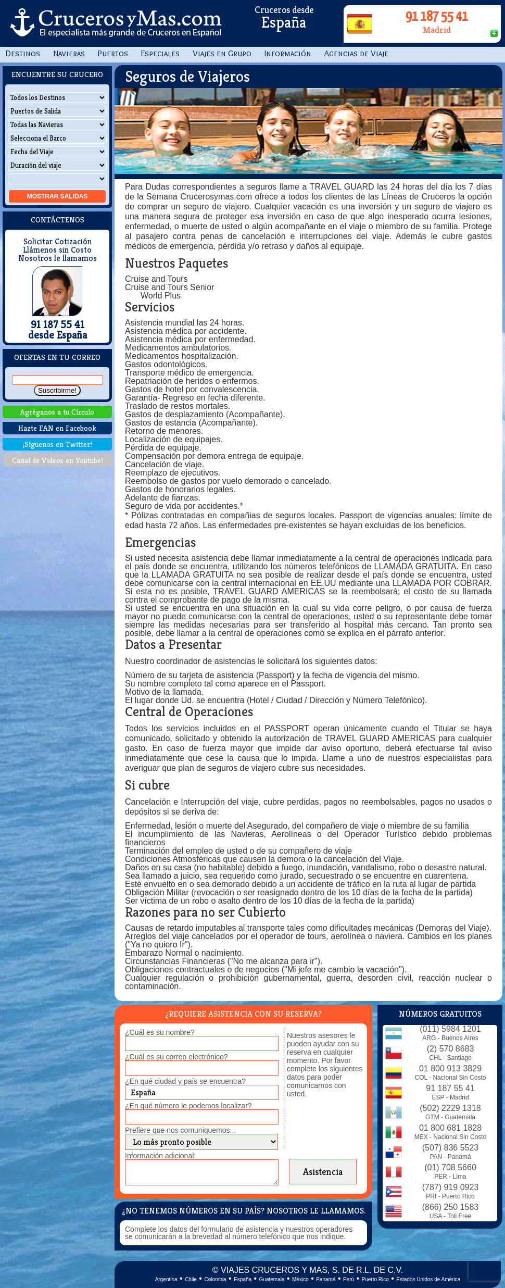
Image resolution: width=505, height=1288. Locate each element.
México (300, 1279)
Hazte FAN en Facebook (57, 428)
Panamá (325, 1279)
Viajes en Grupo (222, 53)
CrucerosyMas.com (114, 23)
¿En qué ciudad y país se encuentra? (185, 1081)
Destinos (22, 53)
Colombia (215, 1279)
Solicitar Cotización (57, 241)
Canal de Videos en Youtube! (57, 460)
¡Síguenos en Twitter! (57, 444)
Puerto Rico (375, 1279)
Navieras (69, 53)
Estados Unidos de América (428, 1279)
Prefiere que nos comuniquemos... (180, 1130)
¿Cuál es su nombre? (160, 1032)
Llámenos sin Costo (57, 250)
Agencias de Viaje (356, 53)
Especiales (160, 53)
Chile (191, 1279)
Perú (348, 1279)
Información (287, 53)
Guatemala (272, 1279)
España (242, 1279)
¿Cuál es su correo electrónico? (176, 1056)
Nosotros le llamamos (57, 258)
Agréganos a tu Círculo (57, 412)
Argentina (166, 1279)
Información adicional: (160, 1155)
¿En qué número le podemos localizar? (188, 1105)
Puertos (113, 53)
